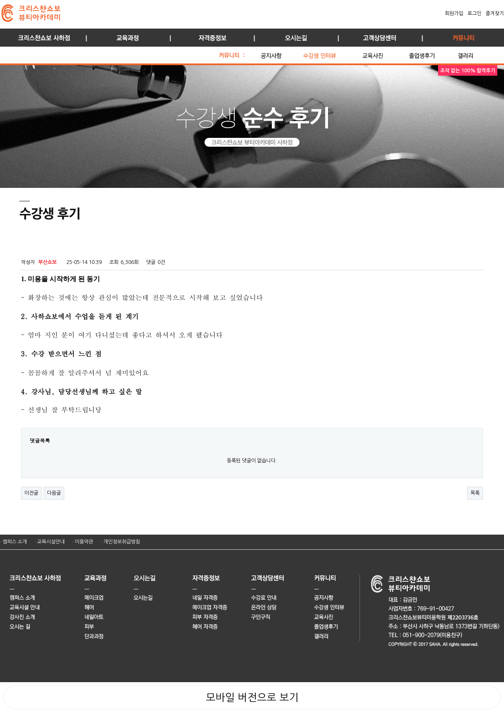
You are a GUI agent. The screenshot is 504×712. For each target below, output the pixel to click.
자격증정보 (210, 38)
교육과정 (126, 38)
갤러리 (474, 53)
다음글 (54, 493)
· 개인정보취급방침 (120, 541)
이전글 (31, 493)
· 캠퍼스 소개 (13, 541)
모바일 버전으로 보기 (252, 697)
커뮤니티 (462, 38)
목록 (475, 493)
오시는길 (294, 38)
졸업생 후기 (431, 53)
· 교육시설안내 (49, 541)
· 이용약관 (82, 541)
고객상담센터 (378, 38)
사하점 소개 (42, 38)
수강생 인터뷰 (330, 53)
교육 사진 (383, 53)
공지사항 (280, 53)
